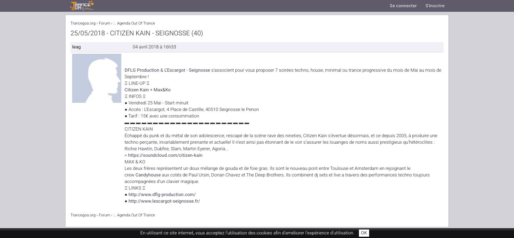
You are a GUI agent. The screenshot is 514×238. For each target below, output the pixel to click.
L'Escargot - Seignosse (187, 70)
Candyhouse (148, 175)
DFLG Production (142, 70)
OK (364, 232)
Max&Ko (161, 89)
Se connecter (403, 5)
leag (76, 47)
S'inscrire (435, 5)
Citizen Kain (137, 89)
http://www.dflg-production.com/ (162, 194)
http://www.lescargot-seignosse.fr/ (164, 201)
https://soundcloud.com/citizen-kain (165, 155)
